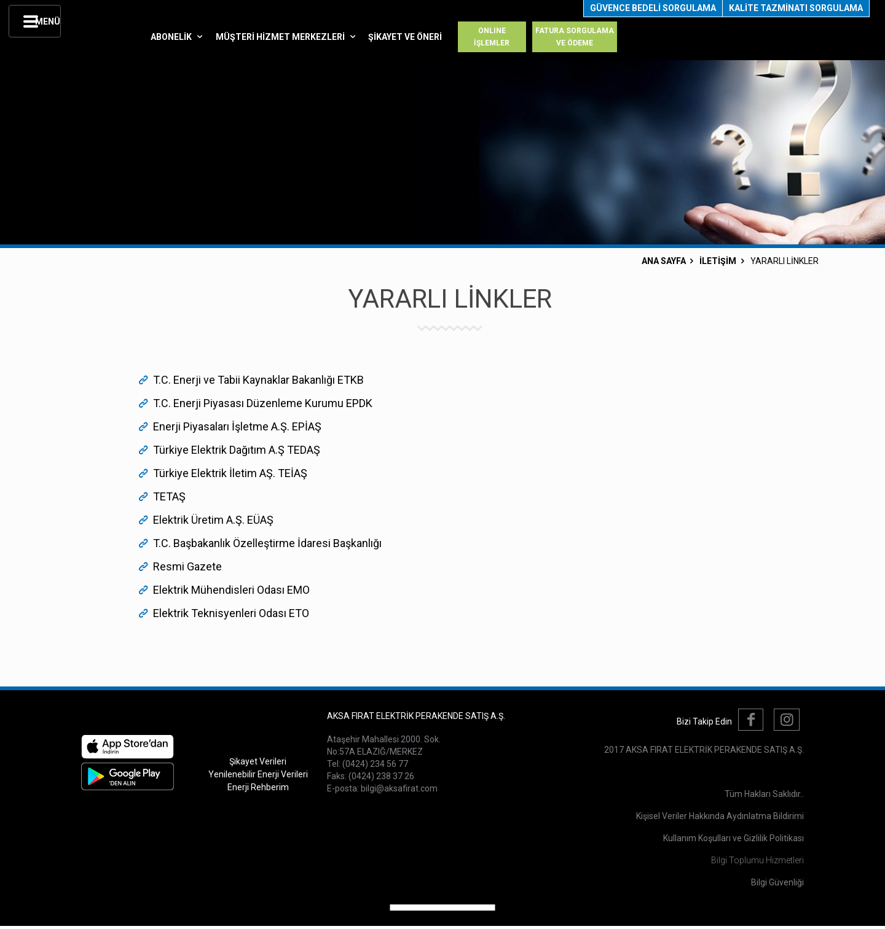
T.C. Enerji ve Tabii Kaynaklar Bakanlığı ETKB (258, 379)
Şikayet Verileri (257, 761)
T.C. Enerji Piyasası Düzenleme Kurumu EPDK (262, 403)
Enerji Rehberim (258, 787)
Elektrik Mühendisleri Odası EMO (231, 589)
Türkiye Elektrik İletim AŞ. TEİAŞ (230, 473)
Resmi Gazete (187, 566)
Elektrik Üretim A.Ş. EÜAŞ (213, 519)
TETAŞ (169, 496)
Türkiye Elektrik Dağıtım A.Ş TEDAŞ (236, 449)
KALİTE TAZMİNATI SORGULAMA (796, 8)
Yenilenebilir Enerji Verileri (258, 774)
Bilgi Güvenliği (777, 882)
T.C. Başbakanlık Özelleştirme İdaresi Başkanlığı (267, 543)
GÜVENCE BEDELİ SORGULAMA (653, 8)
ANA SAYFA (664, 261)
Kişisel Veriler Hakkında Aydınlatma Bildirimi (720, 816)
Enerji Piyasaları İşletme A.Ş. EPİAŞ (237, 426)
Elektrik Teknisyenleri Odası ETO (231, 613)
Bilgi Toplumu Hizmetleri (757, 860)
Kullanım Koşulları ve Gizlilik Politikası (733, 838)
